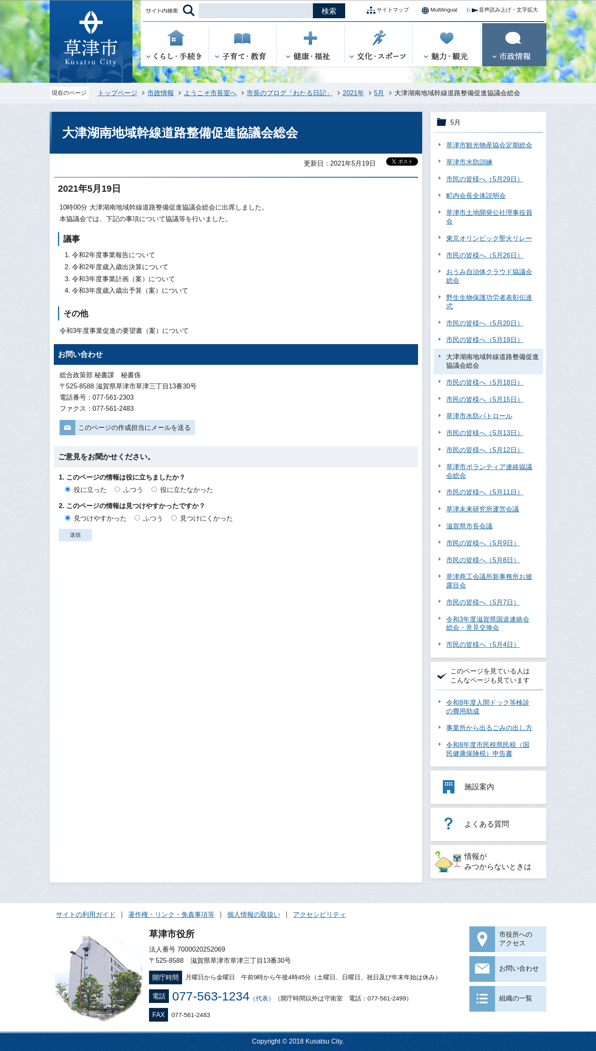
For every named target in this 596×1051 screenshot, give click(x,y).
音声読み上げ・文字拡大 (502, 10)
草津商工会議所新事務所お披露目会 (489, 581)
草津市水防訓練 (469, 162)
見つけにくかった (206, 518)
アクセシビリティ (319, 914)
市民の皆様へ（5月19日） (485, 339)
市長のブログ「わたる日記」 (290, 92)
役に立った (90, 489)
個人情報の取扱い (253, 914)
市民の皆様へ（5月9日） (483, 543)
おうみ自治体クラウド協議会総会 (489, 276)
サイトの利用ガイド (85, 914)
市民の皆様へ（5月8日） (483, 560)
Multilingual (437, 10)
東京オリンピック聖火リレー (489, 238)
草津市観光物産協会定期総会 (489, 145)
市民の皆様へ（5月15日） (485, 399)
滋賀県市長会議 (469, 526)
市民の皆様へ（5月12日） (485, 449)
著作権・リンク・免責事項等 (171, 914)
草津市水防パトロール (479, 415)
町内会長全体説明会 (476, 195)
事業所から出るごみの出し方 (489, 727)
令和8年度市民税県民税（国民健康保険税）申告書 (487, 749)
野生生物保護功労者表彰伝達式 (489, 302)
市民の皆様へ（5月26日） (485, 255)
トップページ (117, 92)
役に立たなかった (186, 489)
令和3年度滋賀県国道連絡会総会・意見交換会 (487, 624)
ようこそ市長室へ (210, 92)
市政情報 (160, 92)
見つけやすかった (100, 518)
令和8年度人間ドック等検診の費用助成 (487, 707)
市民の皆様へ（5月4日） (483, 644)
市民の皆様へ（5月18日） (485, 382)
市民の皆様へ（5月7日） (483, 602)
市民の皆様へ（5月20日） (485, 323)
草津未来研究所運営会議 (482, 509)
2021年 (353, 92)
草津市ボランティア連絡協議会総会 (489, 471)
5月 (379, 92)
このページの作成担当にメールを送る (134, 427)
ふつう (133, 489)
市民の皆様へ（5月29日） (485, 179)
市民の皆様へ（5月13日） (485, 432)
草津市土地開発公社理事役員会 (489, 217)
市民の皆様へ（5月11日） (485, 492)
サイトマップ (386, 10)
